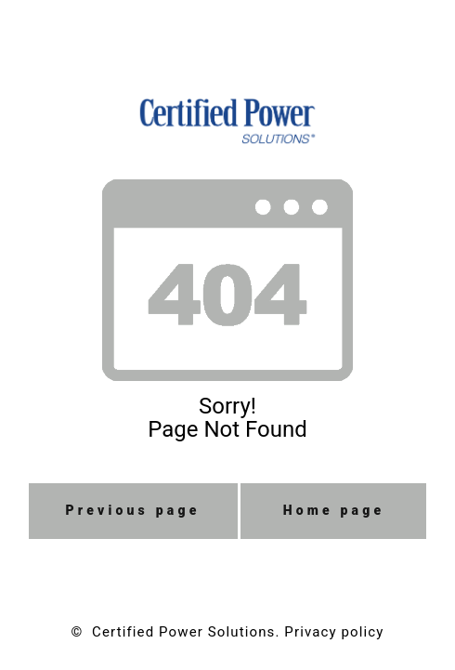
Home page (334, 510)
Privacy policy (334, 632)
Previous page (133, 510)
